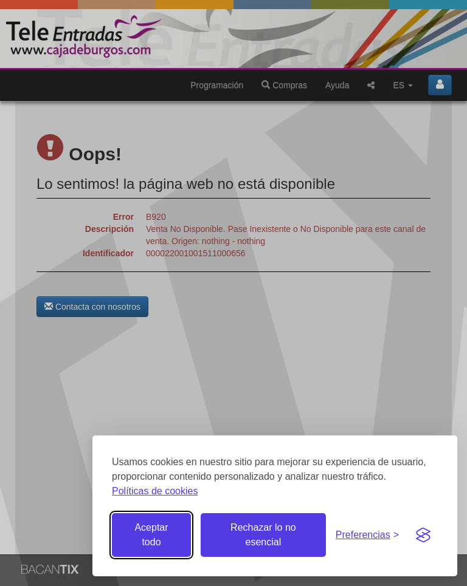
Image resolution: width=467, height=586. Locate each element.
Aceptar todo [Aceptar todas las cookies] (151, 534)
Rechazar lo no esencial (263, 534)
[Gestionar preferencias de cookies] (367, 535)
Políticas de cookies (155, 491)
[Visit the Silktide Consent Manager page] (423, 535)
